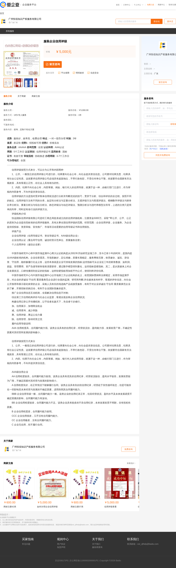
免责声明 (61, 547)
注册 (174, 5)
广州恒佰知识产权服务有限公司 (25, 19)
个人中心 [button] (138, 5)
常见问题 (26, 544)
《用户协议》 (153, 149)
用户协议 (61, 544)
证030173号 (62, 560)
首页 (118, 5)
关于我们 (96, 544)
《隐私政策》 (164, 149)
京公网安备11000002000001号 (84, 560)
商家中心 (161, 5)
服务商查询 (97, 547)
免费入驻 (150, 5)
